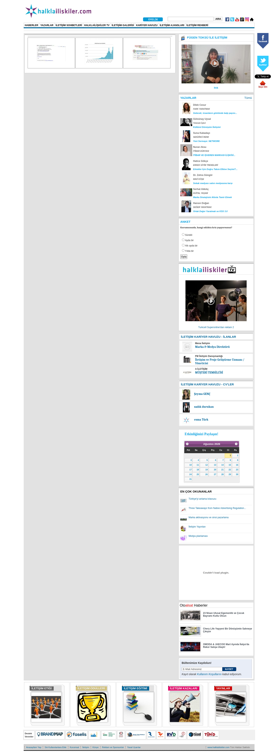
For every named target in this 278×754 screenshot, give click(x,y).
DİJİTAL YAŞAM (200, 193)
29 (230, 474)
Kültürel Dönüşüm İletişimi (207, 127)
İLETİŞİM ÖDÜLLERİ (91, 688)
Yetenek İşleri (199, 123)
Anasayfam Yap (33, 747)
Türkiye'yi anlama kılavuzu (202, 498)
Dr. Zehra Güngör (203, 175)
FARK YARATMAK (201, 109)
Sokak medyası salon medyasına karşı (213, 183)
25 (198, 474)
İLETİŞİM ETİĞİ (42, 688)
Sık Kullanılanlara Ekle (55, 747)
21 (222, 469)
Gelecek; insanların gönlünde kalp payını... (215, 113)
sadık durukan (204, 407)
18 (198, 469)
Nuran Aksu (199, 147)
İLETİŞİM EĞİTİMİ (135, 688)
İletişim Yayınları (197, 526)
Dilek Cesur (199, 105)
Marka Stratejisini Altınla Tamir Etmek (212, 197)
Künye (96, 747)
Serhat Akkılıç (201, 189)
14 (222, 465)
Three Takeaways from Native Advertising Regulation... (217, 508)
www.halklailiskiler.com (219, 747)
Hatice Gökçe (200, 161)
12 (206, 465)
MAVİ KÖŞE (198, 179)
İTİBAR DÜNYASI (201, 151)
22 (230, 469)
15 (230, 465)
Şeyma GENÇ (202, 394)
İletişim (85, 747)
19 (206, 469)
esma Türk (201, 419)
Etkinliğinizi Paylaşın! (201, 434)
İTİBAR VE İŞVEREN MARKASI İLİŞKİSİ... (214, 155)
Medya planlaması (198, 536)
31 (190, 479)
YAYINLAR (223, 688)
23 (237, 469)
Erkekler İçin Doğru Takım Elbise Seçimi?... (215, 169)
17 (190, 469)
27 (215, 474)
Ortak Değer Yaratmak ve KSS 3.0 (210, 211)
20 (215, 469)
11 (198, 465)
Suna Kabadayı (201, 133)
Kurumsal (74, 747)
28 (222, 474)
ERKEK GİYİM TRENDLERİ (205, 165)
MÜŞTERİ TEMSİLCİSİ (209, 372)
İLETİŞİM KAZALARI (183, 688)
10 (190, 465)
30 (237, 474)
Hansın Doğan (201, 203)
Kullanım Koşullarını (209, 674)
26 (206, 474)
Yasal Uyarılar (133, 747)
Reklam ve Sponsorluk (113, 747)
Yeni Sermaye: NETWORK (206, 141)
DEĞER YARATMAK (202, 207)
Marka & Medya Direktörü (212, 347)
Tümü (248, 97)
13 (215, 465)
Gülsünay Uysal (202, 119)
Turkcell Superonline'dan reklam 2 (216, 327)
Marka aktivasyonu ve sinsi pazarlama (209, 517)
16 (237, 465)
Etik (216, 87)
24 (190, 474)
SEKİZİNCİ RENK (201, 137)
